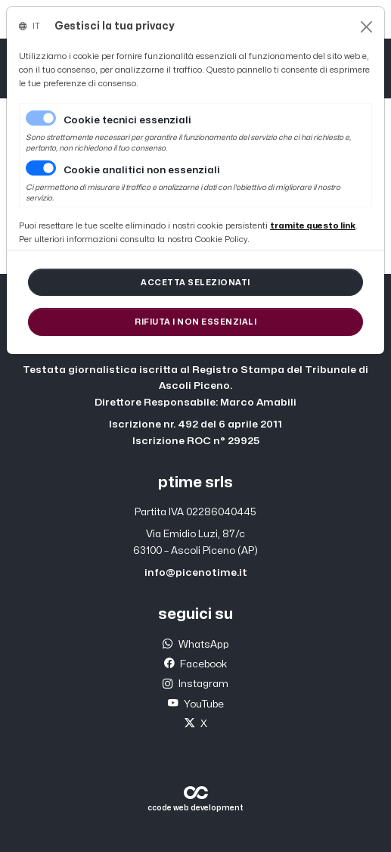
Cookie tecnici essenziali (127, 120)
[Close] (366, 27)
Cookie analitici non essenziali (142, 170)
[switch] (41, 168)
